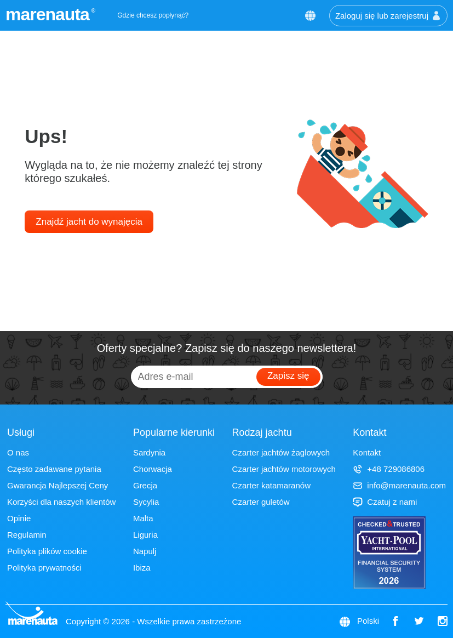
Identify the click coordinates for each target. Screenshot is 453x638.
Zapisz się (288, 376)
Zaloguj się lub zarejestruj (388, 15)
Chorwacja (152, 469)
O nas (18, 452)
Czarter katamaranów (271, 485)
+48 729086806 (389, 469)
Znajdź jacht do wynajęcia (89, 222)
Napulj (145, 551)
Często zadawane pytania (54, 469)
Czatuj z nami (385, 501)
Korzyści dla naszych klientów (61, 501)
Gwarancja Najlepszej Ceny (57, 485)
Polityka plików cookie (47, 551)
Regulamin (27, 534)
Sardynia (149, 452)
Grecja (145, 485)
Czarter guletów (261, 501)
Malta (143, 518)
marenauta (49, 14)
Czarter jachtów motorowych (284, 469)
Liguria (145, 534)
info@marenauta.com (399, 485)
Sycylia (146, 501)
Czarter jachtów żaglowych (281, 452)
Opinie (19, 518)
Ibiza (142, 567)
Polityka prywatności (44, 567)
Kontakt (367, 452)
